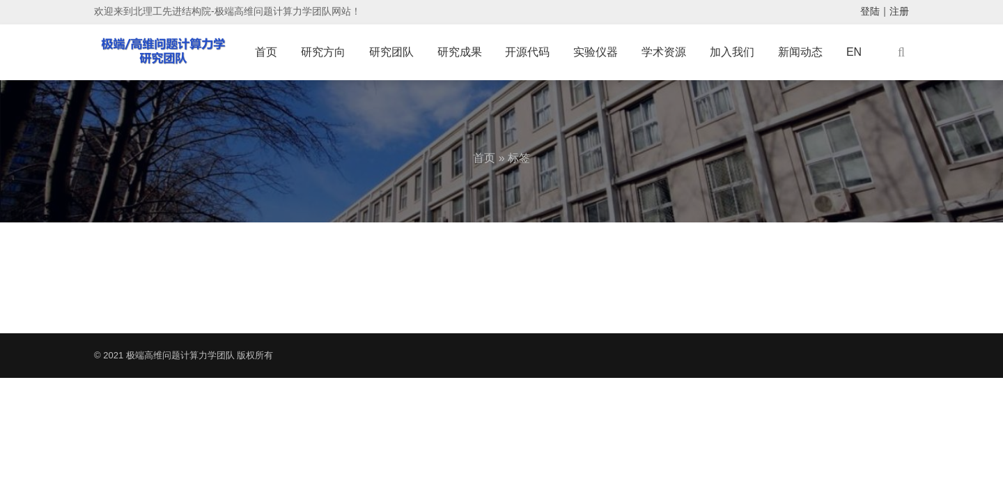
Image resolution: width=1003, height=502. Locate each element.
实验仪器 (595, 52)
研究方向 (323, 52)
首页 (266, 52)
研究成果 (459, 52)
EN (854, 52)
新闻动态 (800, 52)
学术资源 (664, 52)
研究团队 (391, 52)
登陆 (870, 11)
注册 (899, 11)
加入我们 (732, 52)
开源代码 (527, 52)
